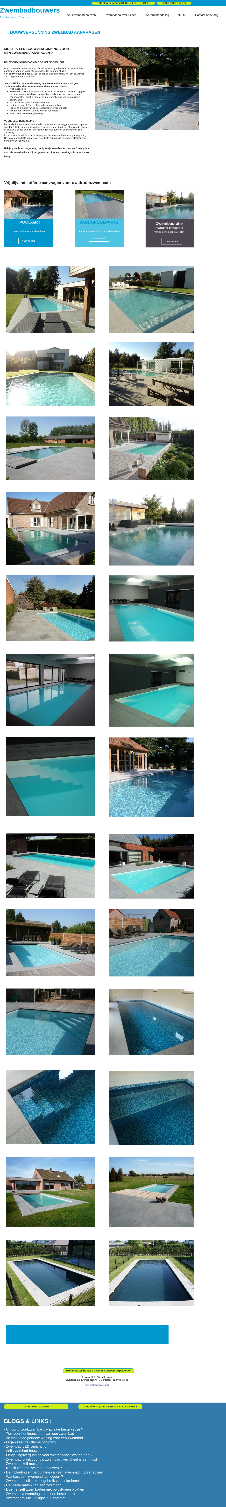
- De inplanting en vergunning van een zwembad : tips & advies (53, 1472)
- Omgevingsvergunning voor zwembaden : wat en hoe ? (48, 1455)
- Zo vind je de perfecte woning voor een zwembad (43, 1438)
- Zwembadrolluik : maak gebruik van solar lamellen (44, 1481)
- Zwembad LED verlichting (25, 1446)
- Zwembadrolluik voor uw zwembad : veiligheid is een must (50, 1459)
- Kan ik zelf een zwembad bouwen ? (33, 1468)
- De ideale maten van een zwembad (32, 1485)
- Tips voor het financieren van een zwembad (39, 1434)
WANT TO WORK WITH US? (84, 1334)
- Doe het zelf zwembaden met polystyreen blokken (44, 1489)
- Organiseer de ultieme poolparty (30, 1442)
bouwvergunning (17, 73)
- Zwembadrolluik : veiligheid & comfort (34, 1498)
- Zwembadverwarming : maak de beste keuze (40, 1494)
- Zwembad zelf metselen (23, 1464)
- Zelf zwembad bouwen (22, 1451)
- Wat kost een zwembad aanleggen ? (33, 1476)
